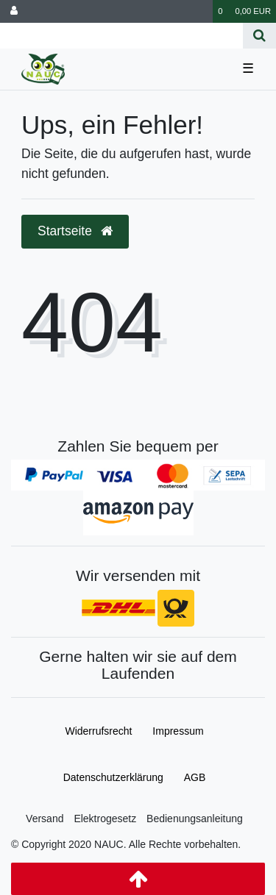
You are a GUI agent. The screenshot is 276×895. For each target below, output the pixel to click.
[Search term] (121, 36)
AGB (195, 777)
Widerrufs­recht (98, 731)
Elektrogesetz (105, 818)
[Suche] (259, 36)
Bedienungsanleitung (194, 818)
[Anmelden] (14, 11)
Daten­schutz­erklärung (113, 777)
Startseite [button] (75, 231)
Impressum (177, 731)
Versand (44, 818)
